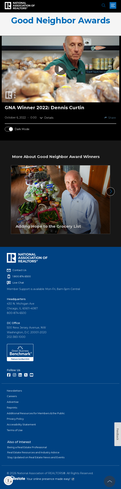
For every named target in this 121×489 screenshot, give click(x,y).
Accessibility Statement (21, 424)
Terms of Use (15, 430)
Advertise (13, 401)
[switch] (9, 129)
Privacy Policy (15, 418)
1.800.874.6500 (22, 276)
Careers (12, 396)
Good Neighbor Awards (60, 20)
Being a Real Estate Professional (27, 447)
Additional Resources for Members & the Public (36, 413)
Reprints (12, 407)
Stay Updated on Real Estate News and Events (35, 457)
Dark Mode (22, 129)
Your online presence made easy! (50, 479)
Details (46, 117)
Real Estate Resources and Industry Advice (33, 452)
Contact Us (19, 270)
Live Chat (18, 282)
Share (110, 117)
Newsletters (14, 390)
